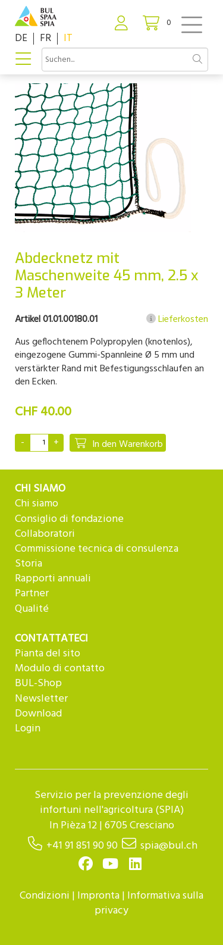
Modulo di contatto (60, 668)
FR (45, 38)
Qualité (32, 609)
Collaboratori (45, 534)
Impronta (98, 896)
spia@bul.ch (168, 846)
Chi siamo (36, 503)
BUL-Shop (38, 683)
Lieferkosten (177, 319)
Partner (32, 593)
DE (21, 38)
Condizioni (45, 896)
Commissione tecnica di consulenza (96, 549)
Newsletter (41, 699)
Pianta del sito (47, 653)
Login (27, 728)
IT (68, 38)
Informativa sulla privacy (149, 903)
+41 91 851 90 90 (82, 846)
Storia (28, 563)
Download (38, 713)
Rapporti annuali (53, 578)
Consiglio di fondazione (69, 519)
